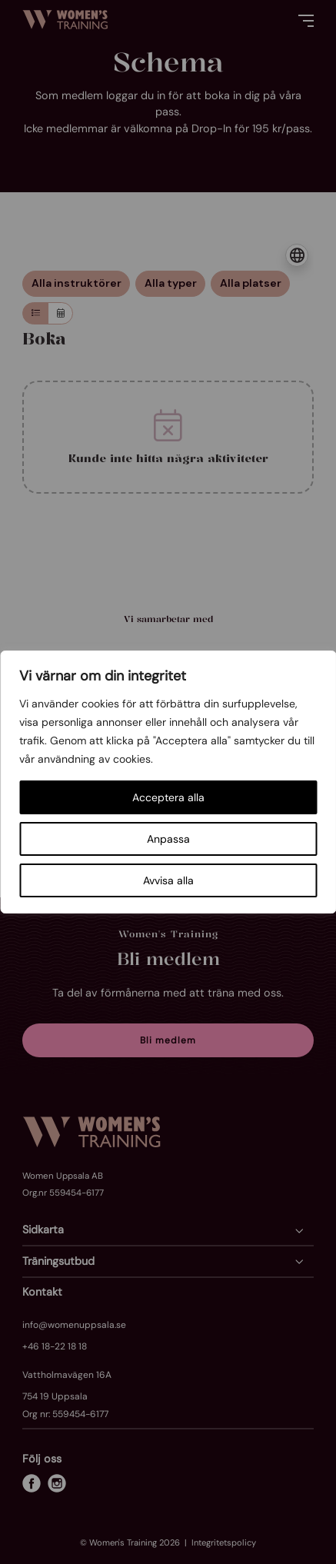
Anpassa (168, 839)
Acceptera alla (168, 797)
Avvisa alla (168, 880)
